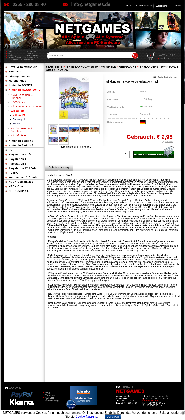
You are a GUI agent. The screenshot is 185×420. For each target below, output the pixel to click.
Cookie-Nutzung (86, 416)
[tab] (59, 167)
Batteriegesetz (14, 56)
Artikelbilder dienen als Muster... (76, 147)
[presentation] (59, 167)
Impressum (31, 51)
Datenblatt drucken (165, 77)
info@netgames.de (90, 4)
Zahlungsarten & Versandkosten (21, 60)
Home (129, 5)
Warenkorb (161, 6)
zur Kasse (164, 58)
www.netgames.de (159, 396)
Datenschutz (32, 53)
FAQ (10, 53)
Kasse (178, 5)
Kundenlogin (144, 5)
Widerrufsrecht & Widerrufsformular (23, 58)
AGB (10, 51)
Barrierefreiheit (33, 56)
